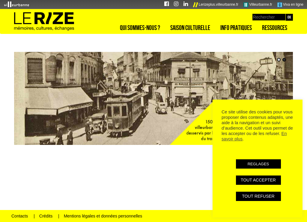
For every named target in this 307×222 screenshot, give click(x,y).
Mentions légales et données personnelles (103, 216)
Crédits (45, 216)
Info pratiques (236, 27)
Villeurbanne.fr (257, 4)
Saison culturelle (190, 27)
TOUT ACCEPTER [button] (258, 180)
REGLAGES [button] (258, 164)
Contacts (19, 216)
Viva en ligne (290, 4)
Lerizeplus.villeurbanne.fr (216, 4)
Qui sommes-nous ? (140, 27)
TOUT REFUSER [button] (258, 196)
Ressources (274, 27)
